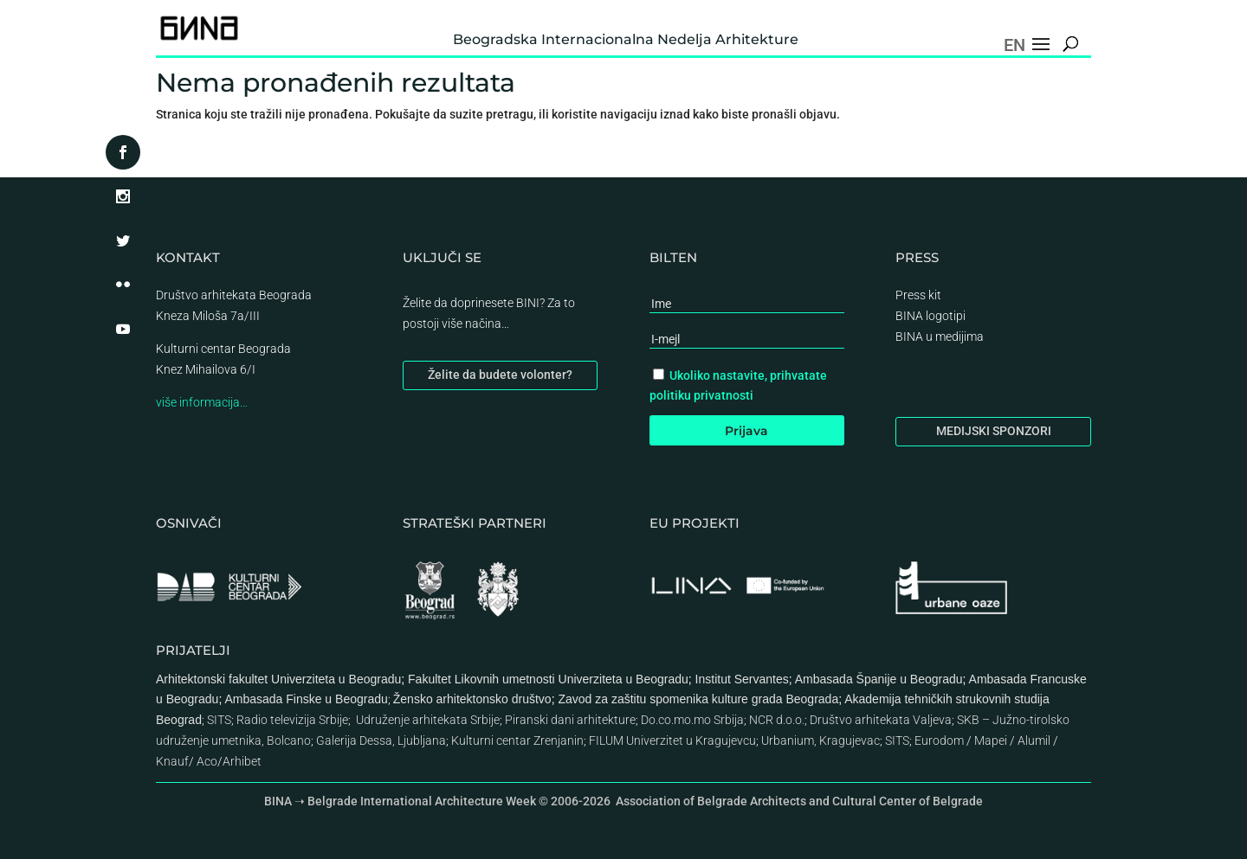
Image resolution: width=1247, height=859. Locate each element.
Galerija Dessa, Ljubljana (381, 740)
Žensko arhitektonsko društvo (472, 699)
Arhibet (242, 761)
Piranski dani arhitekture (570, 720)
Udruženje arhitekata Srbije (428, 720)
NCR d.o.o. (776, 720)
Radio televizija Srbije (292, 720)
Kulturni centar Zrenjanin (517, 740)
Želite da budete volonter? (500, 374)
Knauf (172, 761)
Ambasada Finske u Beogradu (305, 699)
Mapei (990, 740)
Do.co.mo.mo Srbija (692, 720)
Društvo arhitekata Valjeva (881, 720)
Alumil (1034, 740)
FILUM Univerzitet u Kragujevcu (672, 740)
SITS (219, 720)
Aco (207, 761)
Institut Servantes (742, 679)
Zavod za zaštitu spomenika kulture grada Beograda (698, 699)
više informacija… (202, 402)
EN (1014, 45)
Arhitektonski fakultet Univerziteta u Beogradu (278, 679)
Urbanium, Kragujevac (820, 740)
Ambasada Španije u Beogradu (879, 679)
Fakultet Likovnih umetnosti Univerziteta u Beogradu (548, 679)
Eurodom (939, 740)
